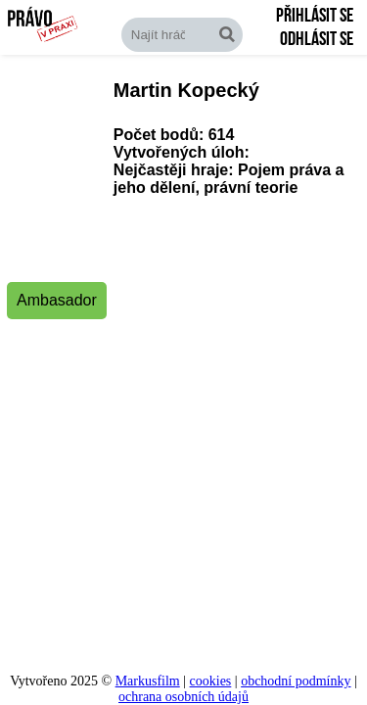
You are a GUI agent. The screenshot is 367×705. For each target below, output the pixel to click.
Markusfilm (147, 681)
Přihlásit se (314, 15)
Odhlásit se (316, 39)
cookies (211, 681)
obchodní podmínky (295, 681)
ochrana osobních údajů (183, 696)
